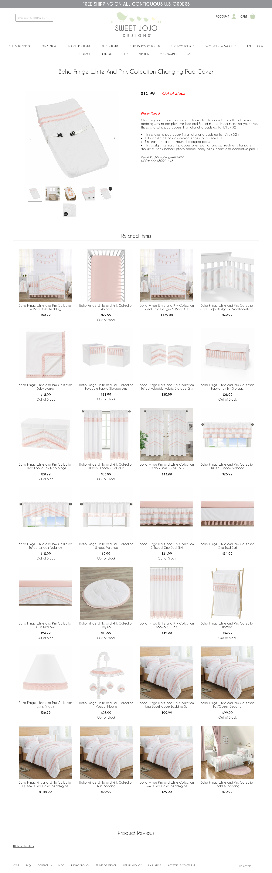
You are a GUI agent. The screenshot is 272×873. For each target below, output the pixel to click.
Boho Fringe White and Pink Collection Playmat (106, 625)
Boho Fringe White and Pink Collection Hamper (227, 625)
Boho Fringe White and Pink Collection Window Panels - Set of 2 (106, 466)
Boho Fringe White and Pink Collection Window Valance (106, 545)
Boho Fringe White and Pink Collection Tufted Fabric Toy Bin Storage (46, 466)
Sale (190, 53)
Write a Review (23, 846)
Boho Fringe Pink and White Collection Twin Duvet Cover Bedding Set (167, 784)
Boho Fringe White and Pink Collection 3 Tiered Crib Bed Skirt (167, 545)
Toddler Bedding (79, 46)
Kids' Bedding (110, 46)
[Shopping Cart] (253, 17)
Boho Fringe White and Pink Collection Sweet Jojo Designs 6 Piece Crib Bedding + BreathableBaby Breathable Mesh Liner (167, 307)
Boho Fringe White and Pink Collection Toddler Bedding (227, 784)
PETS (125, 53)
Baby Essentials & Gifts (220, 46)
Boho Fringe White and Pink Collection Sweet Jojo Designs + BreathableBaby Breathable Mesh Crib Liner (227, 307)
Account (222, 16)
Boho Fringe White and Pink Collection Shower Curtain (167, 625)
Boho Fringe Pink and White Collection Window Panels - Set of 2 (167, 466)
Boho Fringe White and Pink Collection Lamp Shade (46, 704)
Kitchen (144, 53)
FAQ (28, 865)
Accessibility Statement (181, 865)
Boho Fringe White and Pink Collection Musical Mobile (106, 704)
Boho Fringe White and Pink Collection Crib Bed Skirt (227, 545)
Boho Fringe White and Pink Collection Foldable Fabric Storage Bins (106, 386)
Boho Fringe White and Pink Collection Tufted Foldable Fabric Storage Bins (167, 386)
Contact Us (45, 865)
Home (16, 865)
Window (106, 53)
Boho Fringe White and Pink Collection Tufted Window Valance (46, 545)
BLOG (61, 865)
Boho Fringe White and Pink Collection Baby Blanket (46, 386)
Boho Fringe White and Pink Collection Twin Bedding (106, 784)
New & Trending (19, 46)
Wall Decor (254, 46)
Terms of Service (106, 865)
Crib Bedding (48, 46)
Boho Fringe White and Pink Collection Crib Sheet (106, 307)
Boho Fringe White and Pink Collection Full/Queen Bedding (227, 704)
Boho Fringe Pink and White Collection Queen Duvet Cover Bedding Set (46, 784)
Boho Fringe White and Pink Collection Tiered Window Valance (227, 466)
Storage (85, 53)
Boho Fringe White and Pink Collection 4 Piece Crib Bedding (46, 307)
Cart (243, 16)
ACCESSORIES (168, 53)
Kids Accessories (182, 46)
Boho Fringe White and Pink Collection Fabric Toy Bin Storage (227, 386)
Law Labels (154, 865)
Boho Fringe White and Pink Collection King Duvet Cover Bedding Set (167, 704)
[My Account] (233, 16)
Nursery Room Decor (145, 46)
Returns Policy (132, 865)
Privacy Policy (80, 865)
